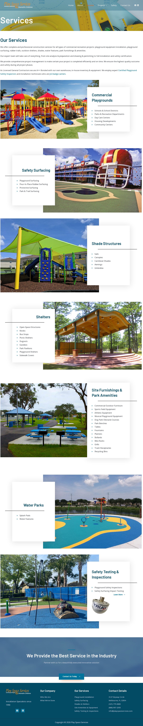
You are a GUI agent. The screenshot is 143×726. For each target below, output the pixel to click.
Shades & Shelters (83, 704)
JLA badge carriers (58, 74)
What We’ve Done (48, 700)
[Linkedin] (138, 5)
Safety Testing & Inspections (88, 711)
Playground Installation (85, 697)
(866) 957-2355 (115, 707)
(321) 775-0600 (115, 704)
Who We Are (45, 697)
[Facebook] (135, 5)
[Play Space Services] (20, 5)
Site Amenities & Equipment (87, 707)
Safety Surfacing (82, 700)
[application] (106, 5)
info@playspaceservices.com (121, 711)
